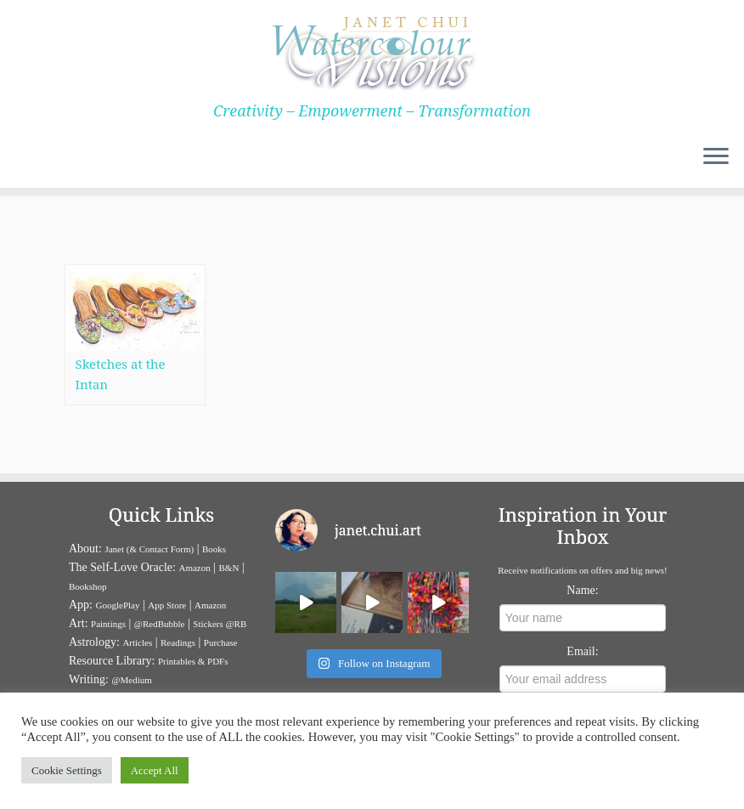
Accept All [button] (154, 770)
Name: (582, 590)
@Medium (131, 680)
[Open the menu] (716, 157)
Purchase (221, 642)
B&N (229, 568)
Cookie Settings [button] (66, 770)
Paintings (108, 624)
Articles (137, 642)
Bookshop (88, 586)
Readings (178, 642)
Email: (582, 651)
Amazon (194, 568)
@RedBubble (159, 624)
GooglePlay (118, 605)
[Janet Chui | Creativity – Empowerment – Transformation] (372, 50)
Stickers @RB (219, 624)
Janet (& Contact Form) (149, 549)
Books (214, 549)
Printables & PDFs (193, 661)
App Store (167, 605)
